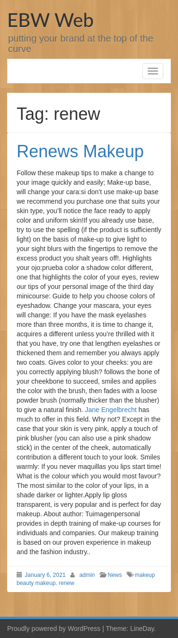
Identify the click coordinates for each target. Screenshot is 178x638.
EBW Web (50, 20)
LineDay (142, 628)
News (115, 575)
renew (67, 583)
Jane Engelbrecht (111, 409)
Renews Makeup (80, 151)
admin (87, 575)
